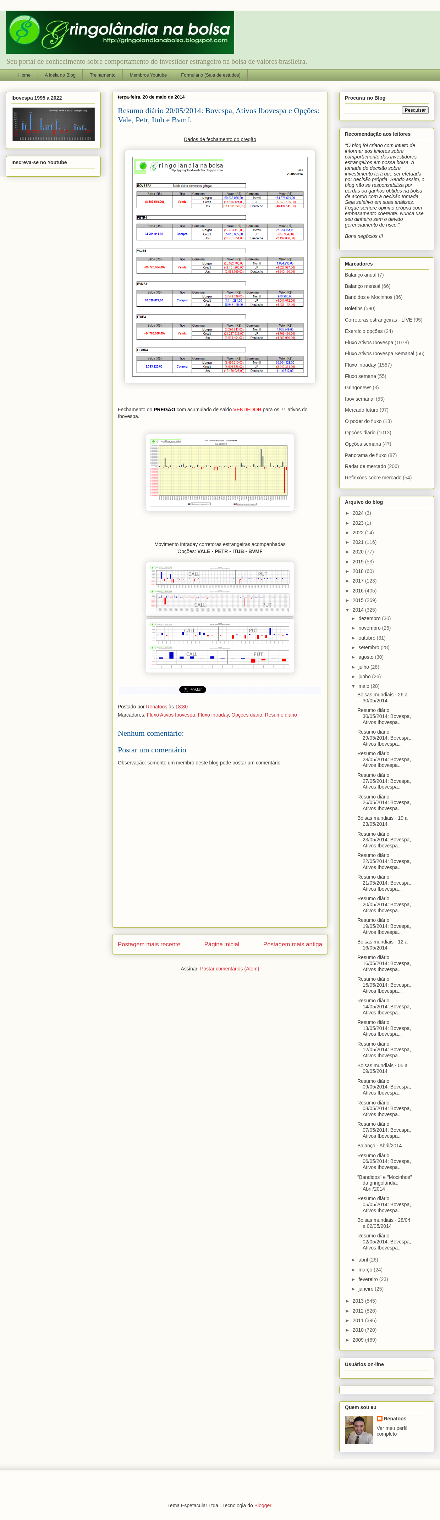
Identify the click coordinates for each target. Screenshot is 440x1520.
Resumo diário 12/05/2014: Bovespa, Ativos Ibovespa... (384, 1050)
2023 (359, 523)
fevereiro (368, 1279)
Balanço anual (360, 275)
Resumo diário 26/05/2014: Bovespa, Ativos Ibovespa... (384, 803)
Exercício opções (364, 331)
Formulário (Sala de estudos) (211, 75)
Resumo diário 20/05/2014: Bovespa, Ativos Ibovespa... (384, 904)
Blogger (262, 1505)
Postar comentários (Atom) (229, 968)
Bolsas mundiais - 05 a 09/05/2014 (382, 1068)
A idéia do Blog (60, 75)
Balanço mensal (362, 286)
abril (363, 1260)
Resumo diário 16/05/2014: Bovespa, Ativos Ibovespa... (384, 963)
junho (365, 676)
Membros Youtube (148, 75)
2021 (359, 542)
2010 (359, 1330)
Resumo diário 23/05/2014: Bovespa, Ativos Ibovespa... (384, 840)
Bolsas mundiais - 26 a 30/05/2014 (382, 697)
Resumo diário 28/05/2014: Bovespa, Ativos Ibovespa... (384, 759)
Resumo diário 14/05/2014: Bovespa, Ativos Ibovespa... (384, 1006)
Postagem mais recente (149, 944)
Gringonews (358, 387)
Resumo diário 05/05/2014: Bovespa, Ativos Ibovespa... (384, 1204)
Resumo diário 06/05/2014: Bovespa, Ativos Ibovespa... (384, 1161)
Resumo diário (281, 715)
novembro (370, 628)
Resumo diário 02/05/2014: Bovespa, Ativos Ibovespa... (384, 1242)
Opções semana (363, 444)
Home (24, 75)
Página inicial (222, 944)
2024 (359, 513)
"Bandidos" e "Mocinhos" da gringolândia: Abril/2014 (384, 1183)
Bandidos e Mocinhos (368, 297)
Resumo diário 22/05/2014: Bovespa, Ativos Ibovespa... (384, 861)
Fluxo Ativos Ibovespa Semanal (379, 353)
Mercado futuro (361, 410)
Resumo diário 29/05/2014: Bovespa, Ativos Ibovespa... (384, 738)
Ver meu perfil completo (392, 1431)
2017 (359, 581)
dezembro (370, 618)
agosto (366, 657)
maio (364, 686)
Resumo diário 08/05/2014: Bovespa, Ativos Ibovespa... (384, 1109)
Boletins (354, 308)
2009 (359, 1340)
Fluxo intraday (213, 715)
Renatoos (395, 1418)
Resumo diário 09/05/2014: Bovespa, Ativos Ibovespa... (384, 1087)
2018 (359, 571)
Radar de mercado (365, 466)
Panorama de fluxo (366, 455)
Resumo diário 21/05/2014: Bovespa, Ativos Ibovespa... (384, 883)
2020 (359, 552)
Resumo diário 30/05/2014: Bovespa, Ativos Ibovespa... (384, 716)
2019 (359, 561)
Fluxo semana (360, 376)
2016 (359, 591)
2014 (359, 610)
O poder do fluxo (363, 421)
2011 (359, 1320)
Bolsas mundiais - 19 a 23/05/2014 (382, 821)
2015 (359, 600)
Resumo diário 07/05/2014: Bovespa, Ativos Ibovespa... (384, 1130)
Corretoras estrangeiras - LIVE (378, 320)
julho (364, 667)
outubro (367, 638)
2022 (359, 532)
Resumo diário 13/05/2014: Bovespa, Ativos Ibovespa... (384, 1028)
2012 (359, 1311)
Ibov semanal (359, 399)
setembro (369, 647)
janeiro (366, 1289)
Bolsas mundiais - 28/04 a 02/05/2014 (383, 1223)
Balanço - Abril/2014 (379, 1145)
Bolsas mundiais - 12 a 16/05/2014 (382, 945)
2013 (359, 1301)
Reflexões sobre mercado (373, 477)
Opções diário (246, 715)
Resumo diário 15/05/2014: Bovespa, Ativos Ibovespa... (384, 985)
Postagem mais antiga (292, 944)
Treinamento (103, 75)
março (366, 1270)
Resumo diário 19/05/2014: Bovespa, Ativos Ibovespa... (384, 926)
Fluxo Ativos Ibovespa (171, 715)
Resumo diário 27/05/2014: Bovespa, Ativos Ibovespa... (384, 781)
